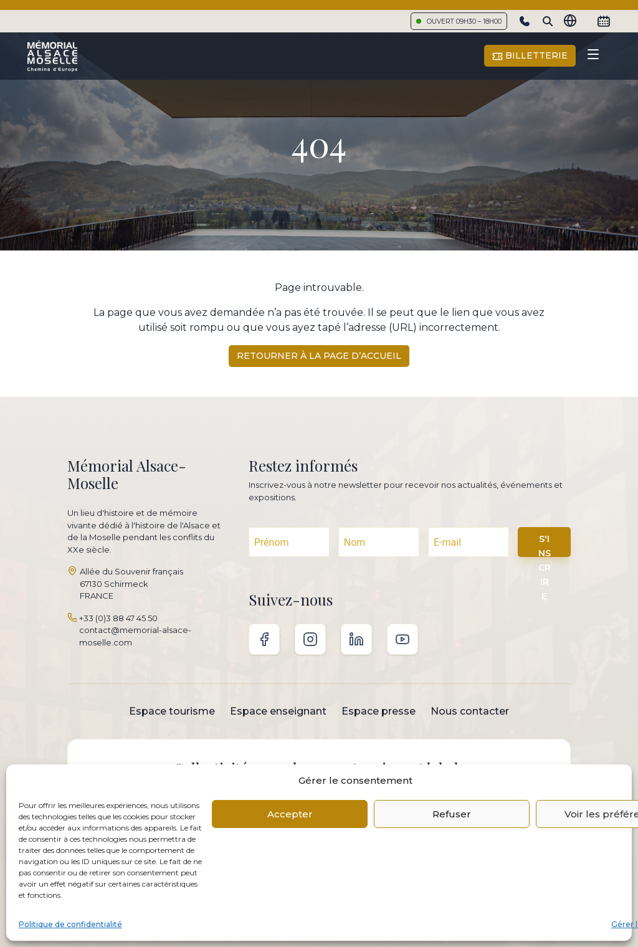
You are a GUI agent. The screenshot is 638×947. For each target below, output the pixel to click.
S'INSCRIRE (544, 545)
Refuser (451, 814)
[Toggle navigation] (593, 56)
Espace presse (378, 711)
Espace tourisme (172, 711)
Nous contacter (470, 711)
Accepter (290, 814)
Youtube (402, 639)
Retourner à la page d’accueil (319, 355)
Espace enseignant (278, 711)
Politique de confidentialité (70, 924)
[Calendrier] (604, 21)
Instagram (310, 639)
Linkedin (356, 639)
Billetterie (530, 56)
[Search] (547, 21)
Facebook (264, 639)
